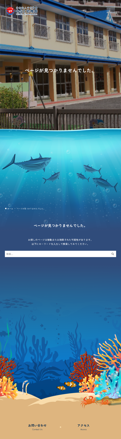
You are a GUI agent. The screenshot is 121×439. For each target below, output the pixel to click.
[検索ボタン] (112, 254)
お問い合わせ (37, 427)
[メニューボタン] (111, 9)
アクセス (83, 427)
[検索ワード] (60, 254)
